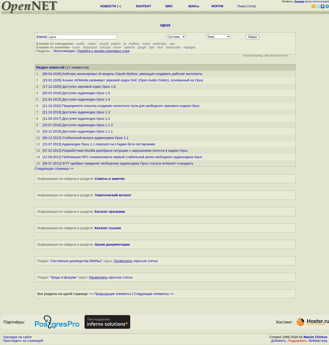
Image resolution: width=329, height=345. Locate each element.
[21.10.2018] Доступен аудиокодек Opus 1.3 (76, 112)
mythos (134, 43)
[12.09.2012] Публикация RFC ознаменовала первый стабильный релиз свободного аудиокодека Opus (122, 157)
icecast (105, 47)
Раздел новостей (50, 67)
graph (142, 47)
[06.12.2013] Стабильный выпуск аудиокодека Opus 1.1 (85, 138)
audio (81, 43)
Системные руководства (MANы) (75, 261)
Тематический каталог (113, 195)
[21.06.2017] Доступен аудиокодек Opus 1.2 (76, 118)
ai (124, 43)
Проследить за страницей (23, 340)
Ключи (42, 37)
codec (92, 43)
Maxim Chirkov (315, 337)
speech (129, 47)
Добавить (278, 340)
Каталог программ (110, 211)
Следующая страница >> (54, 168)
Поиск (241, 6)
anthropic (160, 43)
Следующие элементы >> (154, 294)
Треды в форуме (63, 277)
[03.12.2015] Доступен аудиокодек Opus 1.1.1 (78, 131)
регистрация (320, 1)
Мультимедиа (64, 51)
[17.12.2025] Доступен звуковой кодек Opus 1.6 (79, 86)
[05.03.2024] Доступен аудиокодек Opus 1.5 (76, 93)
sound (103, 43)
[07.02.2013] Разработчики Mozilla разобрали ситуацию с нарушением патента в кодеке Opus (115, 150)
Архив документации (112, 244)
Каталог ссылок (108, 228)
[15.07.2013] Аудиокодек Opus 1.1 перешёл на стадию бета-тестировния (99, 144)
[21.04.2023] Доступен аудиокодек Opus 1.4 (76, 99)
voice (146, 43)
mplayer (190, 47)
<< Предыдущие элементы (110, 294)
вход (308, 1)
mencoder (173, 47)
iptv (151, 47)
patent (116, 43)
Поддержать (297, 340)
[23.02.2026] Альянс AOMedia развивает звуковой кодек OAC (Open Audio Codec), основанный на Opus (123, 80)
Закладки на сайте (17, 337)
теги (251, 6)
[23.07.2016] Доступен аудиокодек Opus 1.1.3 (78, 125)
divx (160, 47)
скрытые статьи (136, 261)
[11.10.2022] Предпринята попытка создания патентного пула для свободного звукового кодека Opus (121, 106)
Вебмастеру (318, 340)
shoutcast (90, 47)
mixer (117, 47)
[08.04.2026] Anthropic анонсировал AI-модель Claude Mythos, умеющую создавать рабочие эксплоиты (122, 74)
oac (172, 43)
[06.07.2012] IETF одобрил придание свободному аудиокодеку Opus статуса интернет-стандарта (118, 163)
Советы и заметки (110, 178)
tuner (76, 47)
